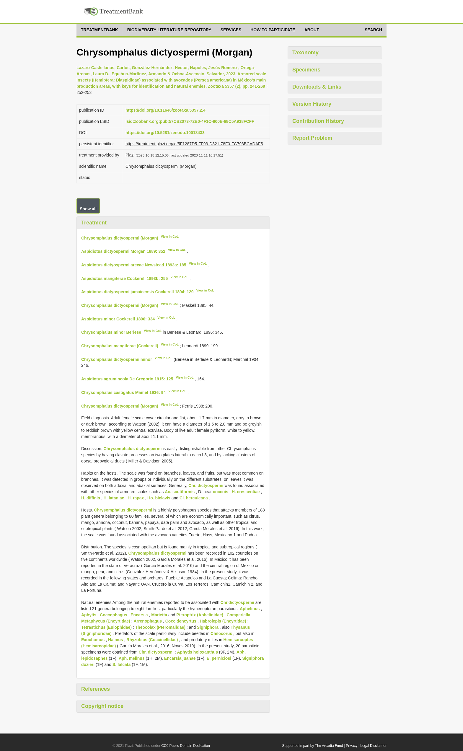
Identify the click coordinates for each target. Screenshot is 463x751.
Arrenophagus (147, 621)
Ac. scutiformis (180, 491)
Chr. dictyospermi (205, 485)
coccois (220, 491)
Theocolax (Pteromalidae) (160, 627)
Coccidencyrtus (180, 621)
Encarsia (139, 614)
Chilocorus (221, 633)
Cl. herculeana (194, 498)
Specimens (306, 70)
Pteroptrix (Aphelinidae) (199, 614)
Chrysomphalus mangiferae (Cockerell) (119, 345)
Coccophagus (113, 614)
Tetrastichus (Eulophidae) (106, 627)
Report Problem (312, 138)
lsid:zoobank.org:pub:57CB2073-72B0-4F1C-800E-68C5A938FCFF (189, 121)
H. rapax (136, 498)
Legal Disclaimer (373, 746)
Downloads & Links (316, 87)
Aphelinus (250, 608)
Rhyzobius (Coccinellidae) (152, 639)
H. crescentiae (246, 491)
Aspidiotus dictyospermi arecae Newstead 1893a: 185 (133, 265)
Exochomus (93, 639)
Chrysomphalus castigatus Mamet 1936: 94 (123, 392)
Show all (88, 208)
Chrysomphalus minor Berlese (111, 332)
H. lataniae (113, 498)
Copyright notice (102, 706)
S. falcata (122, 664)
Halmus (115, 639)
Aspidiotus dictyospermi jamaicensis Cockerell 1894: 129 (137, 291)
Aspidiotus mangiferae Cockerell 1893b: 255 (124, 278)
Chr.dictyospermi (237, 602)
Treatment (94, 223)
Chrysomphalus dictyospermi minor (116, 359)
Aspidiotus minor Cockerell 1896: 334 (118, 318)
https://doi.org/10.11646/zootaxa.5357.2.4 (165, 110)
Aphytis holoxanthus (197, 652)
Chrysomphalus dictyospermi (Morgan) (119, 237)
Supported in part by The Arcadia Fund (312, 746)
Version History (311, 104)
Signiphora (208, 627)
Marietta (159, 614)
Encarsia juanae (180, 658)
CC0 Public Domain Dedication (185, 746)
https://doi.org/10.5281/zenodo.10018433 (165, 132)
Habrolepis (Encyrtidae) (223, 621)
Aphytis (88, 614)
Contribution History (318, 121)
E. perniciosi (219, 658)
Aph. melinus (132, 658)
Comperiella (238, 614)
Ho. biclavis (158, 498)
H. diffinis (90, 498)
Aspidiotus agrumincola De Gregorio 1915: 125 (127, 379)
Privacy (351, 746)
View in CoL (170, 236)
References (95, 689)
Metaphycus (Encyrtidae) (105, 621)
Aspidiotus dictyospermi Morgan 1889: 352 (123, 251)
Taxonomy (305, 53)
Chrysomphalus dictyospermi (132, 448)
